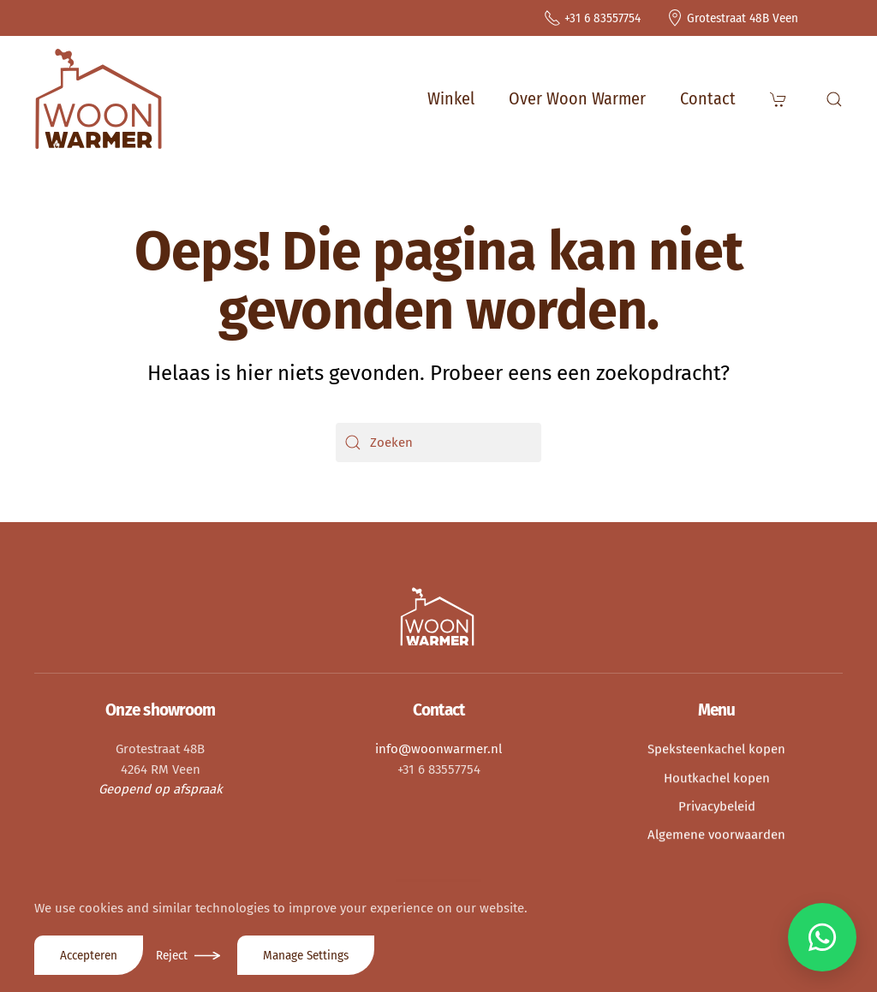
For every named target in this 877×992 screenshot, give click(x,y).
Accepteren (88, 955)
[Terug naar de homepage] (98, 99)
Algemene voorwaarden (716, 832)
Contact (708, 98)
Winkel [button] (450, 98)
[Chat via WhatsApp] (822, 937)
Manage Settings (306, 955)
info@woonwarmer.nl (438, 746)
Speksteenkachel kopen (716, 746)
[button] (780, 99)
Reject (172, 955)
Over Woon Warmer (577, 98)
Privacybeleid (716, 803)
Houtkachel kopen (717, 775)
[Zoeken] (438, 442)
